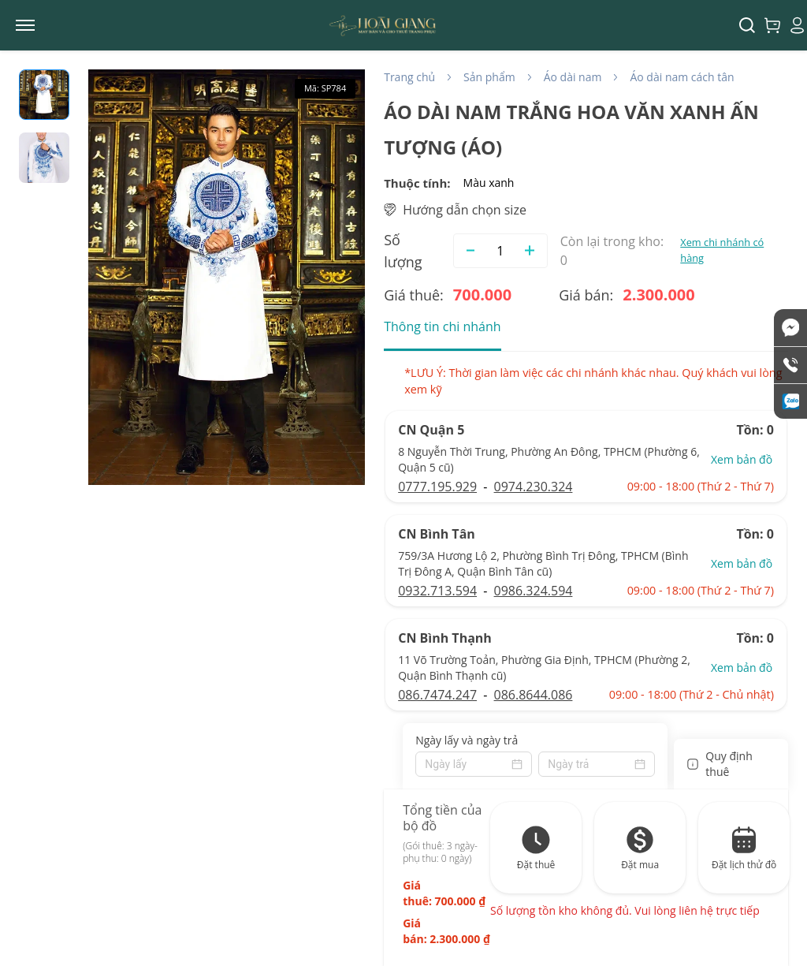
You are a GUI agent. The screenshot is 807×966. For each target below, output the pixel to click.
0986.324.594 (533, 590)
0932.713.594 (437, 590)
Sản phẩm (489, 76)
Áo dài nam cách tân (682, 76)
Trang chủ (409, 76)
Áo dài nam (573, 76)
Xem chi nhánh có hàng (722, 249)
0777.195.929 (437, 486)
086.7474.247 (437, 694)
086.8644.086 (533, 694)
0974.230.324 (533, 486)
